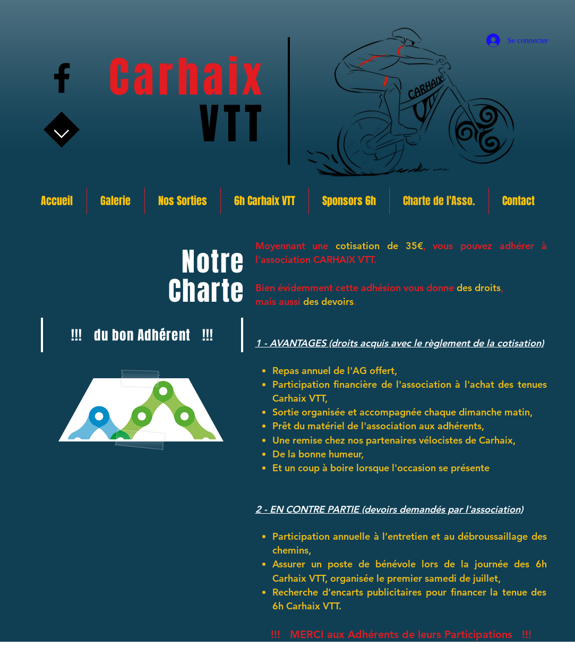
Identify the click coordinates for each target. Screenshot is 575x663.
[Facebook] (62, 78)
